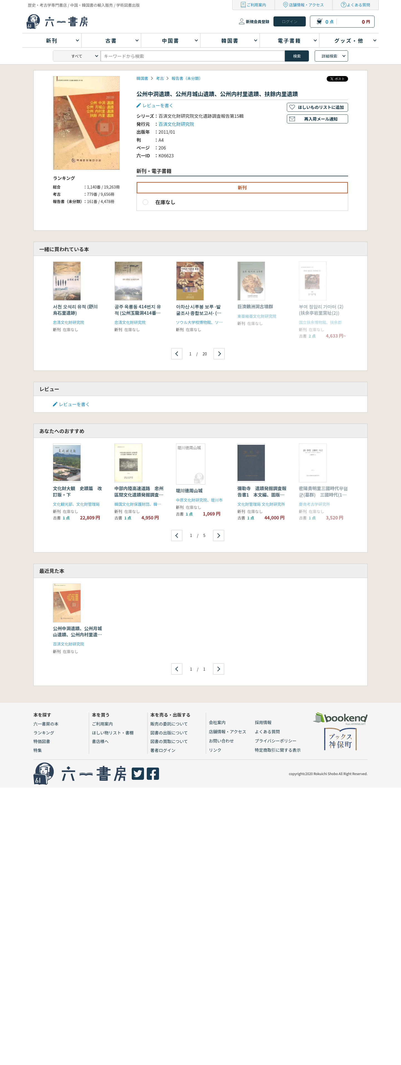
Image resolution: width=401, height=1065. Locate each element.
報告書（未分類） (187, 78)
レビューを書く (157, 105)
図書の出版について (169, 733)
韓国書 (142, 78)
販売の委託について (169, 724)
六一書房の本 (45, 724)
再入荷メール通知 (321, 119)
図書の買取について (169, 741)
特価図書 (41, 741)
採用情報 (263, 722)
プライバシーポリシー (276, 741)
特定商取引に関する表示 (278, 750)
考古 (160, 78)
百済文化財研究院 (176, 124)
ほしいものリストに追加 (321, 107)
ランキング (43, 733)
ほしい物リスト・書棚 (113, 733)
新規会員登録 (257, 21)
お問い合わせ (221, 741)
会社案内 (217, 722)
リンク (215, 750)
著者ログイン (162, 750)
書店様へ (100, 741)
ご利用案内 (256, 5)
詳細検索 (329, 56)
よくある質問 (358, 5)
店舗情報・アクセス (306, 5)
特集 (37, 750)
